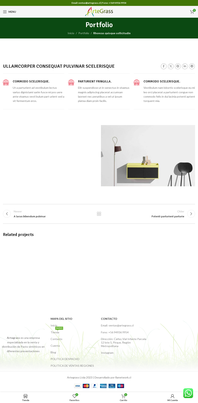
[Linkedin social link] (185, 66)
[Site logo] (99, 11)
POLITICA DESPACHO (65, 359)
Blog (53, 352)
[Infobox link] (33, 91)
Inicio (71, 33)
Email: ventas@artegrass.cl (117, 325)
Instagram (107, 352)
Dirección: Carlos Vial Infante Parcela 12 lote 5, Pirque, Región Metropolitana (123, 342)
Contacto (56, 339)
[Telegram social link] (192, 66)
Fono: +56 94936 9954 (115, 332)
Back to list (99, 214)
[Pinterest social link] (178, 66)
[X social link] (171, 66)
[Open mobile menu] (9, 12)
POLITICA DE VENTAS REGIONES (72, 365)
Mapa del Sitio (61, 318)
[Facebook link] (164, 66)
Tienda (57, 331)
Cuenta (55, 345)
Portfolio (83, 33)
